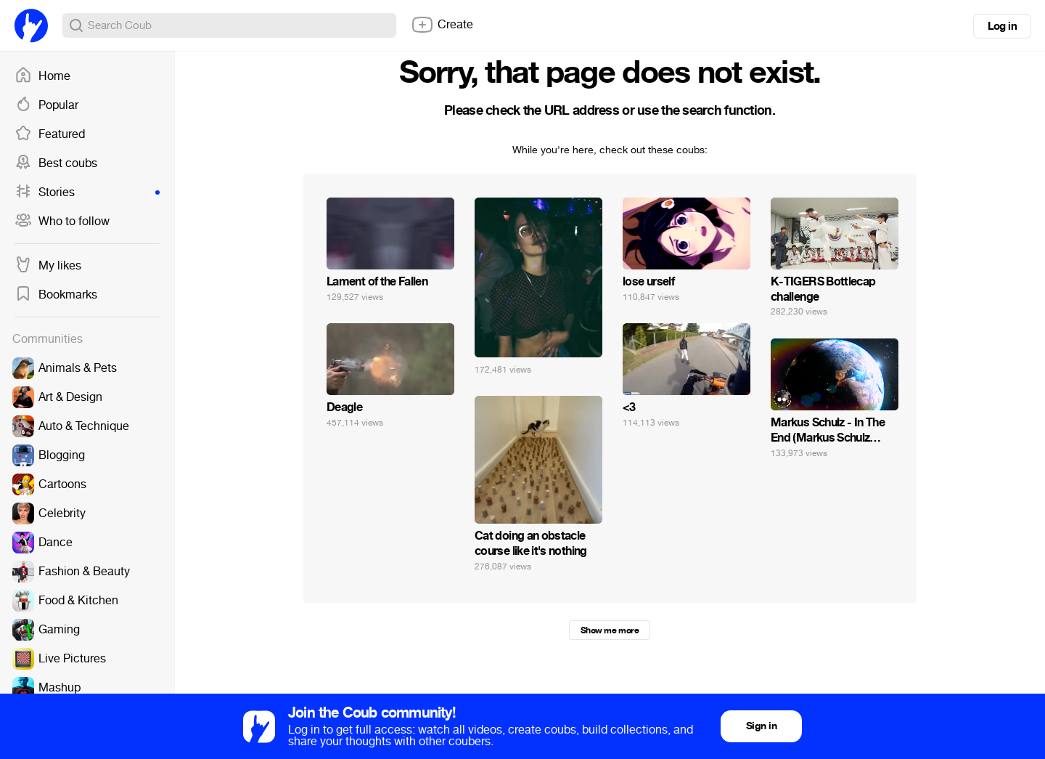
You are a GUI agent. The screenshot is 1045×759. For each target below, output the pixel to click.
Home (42, 76)
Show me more (610, 630)
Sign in (761, 726)
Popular (46, 105)
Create (442, 24)
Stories (87, 192)
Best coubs (56, 163)
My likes (48, 266)
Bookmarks (56, 295)
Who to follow (62, 221)
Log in (1002, 26)
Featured (50, 134)
